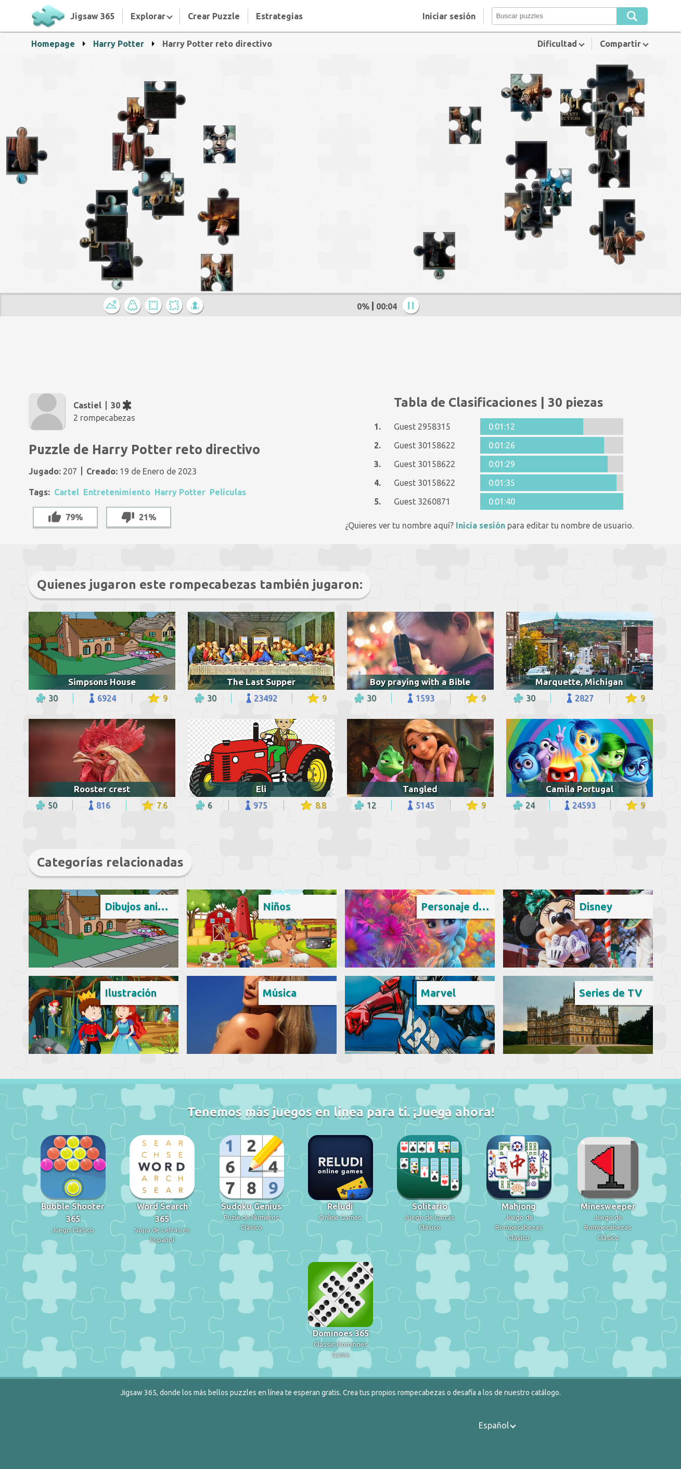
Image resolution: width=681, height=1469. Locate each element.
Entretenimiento (116, 492)
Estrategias (279, 16)
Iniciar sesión (449, 16)
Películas (228, 492)
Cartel (66, 492)
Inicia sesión (480, 525)
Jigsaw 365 (92, 16)
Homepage (53, 43)
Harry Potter (118, 43)
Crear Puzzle (214, 16)
